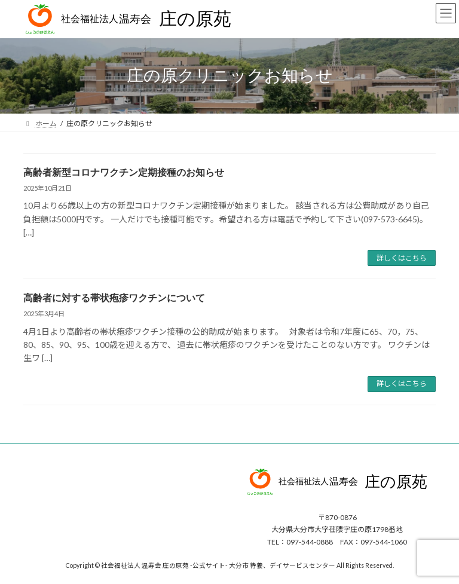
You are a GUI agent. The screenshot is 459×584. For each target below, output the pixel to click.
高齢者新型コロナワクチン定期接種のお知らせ (123, 172)
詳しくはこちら (402, 257)
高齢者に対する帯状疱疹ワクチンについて (114, 298)
